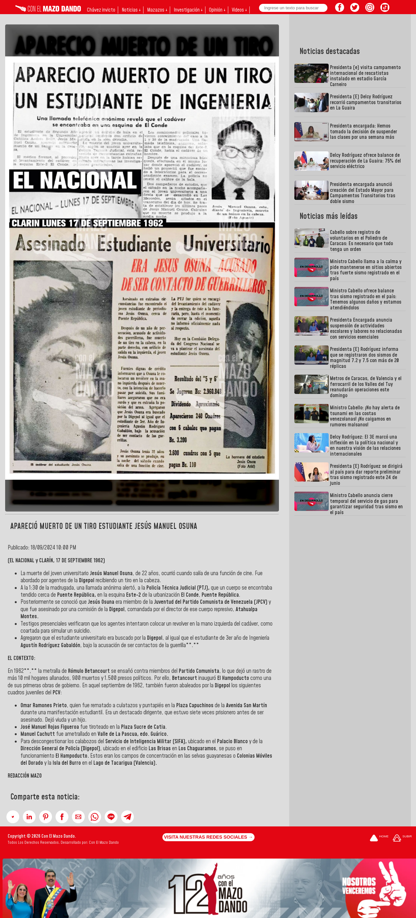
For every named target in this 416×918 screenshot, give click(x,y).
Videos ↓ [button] (239, 9)
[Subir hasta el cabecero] (402, 838)
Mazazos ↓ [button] (157, 9)
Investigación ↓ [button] (188, 9)
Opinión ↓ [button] (217, 9)
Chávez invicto (101, 9)
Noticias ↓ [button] (131, 9)
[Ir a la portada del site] (379, 838)
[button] (12, 816)
